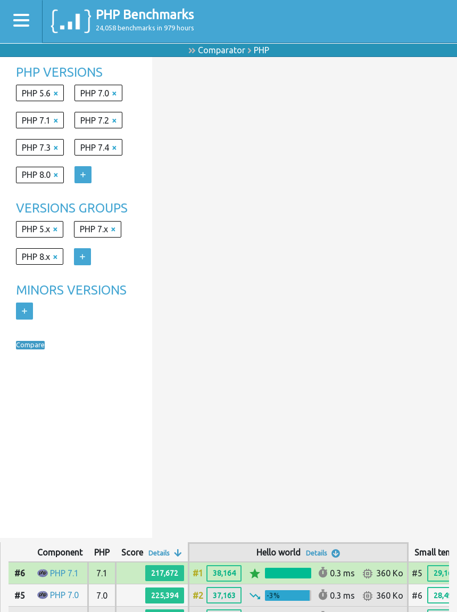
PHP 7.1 (64, 573)
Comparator (221, 50)
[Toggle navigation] (21, 21)
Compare (33, 345)
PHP (261, 50)
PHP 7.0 (64, 595)
